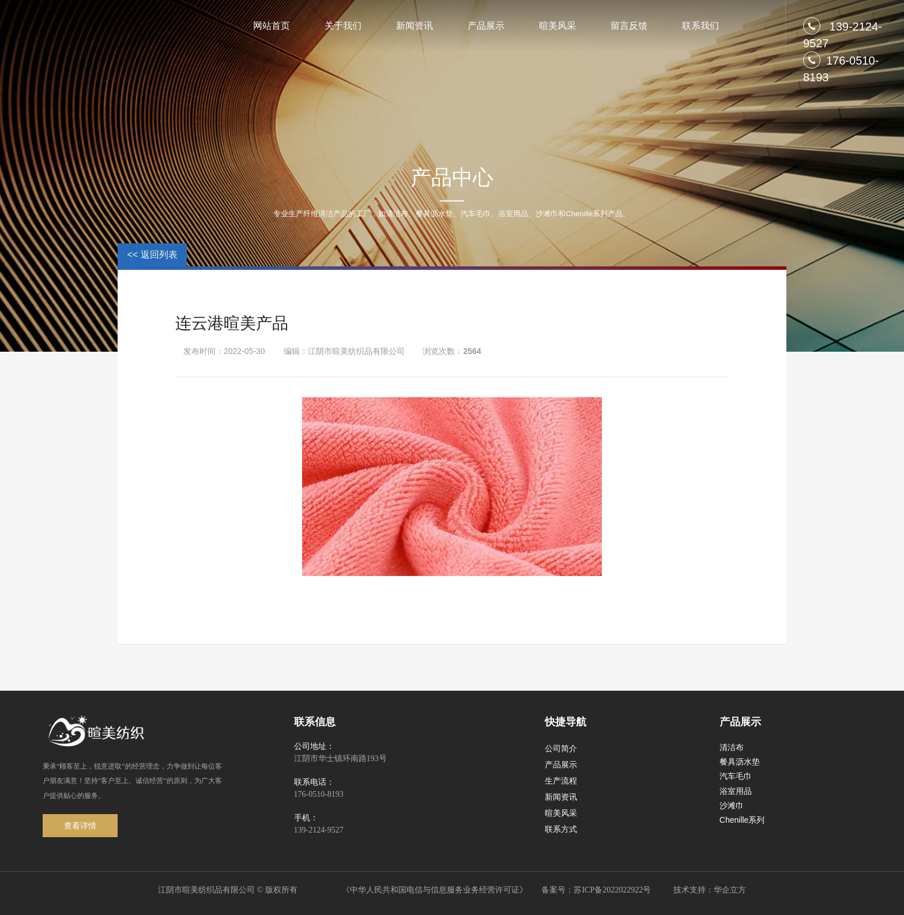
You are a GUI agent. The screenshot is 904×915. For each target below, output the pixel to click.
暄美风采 (557, 26)
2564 (472, 351)
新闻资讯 (414, 26)
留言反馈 (629, 26)
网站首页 (271, 26)
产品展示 (486, 26)
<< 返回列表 (152, 254)
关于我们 (343, 26)
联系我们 (700, 26)
